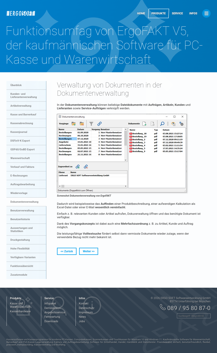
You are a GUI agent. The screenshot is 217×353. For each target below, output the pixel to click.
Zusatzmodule (18, 274)
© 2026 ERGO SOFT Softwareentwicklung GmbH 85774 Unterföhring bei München (181, 299)
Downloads (51, 321)
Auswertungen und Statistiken (21, 229)
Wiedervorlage (18, 193)
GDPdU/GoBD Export (22, 149)
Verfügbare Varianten (23, 257)
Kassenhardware (20, 311)
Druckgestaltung (20, 239)
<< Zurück (67, 251)
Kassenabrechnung (21, 123)
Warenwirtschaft (20, 158)
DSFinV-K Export (20, 140)
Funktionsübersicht (21, 266)
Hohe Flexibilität (20, 248)
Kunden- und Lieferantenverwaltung (23, 95)
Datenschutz (86, 308)
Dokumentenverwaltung (24, 201)
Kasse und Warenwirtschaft (20, 305)
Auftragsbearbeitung (22, 184)
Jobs (82, 321)
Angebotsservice (54, 312)
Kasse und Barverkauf (23, 114)
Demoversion (52, 308)
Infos (193, 13)
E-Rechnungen (19, 175)
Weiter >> (88, 251)
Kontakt (83, 303)
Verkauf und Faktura (22, 166)
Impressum (86, 312)
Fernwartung (52, 316)
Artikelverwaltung (20, 105)
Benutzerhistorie (20, 219)
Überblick (16, 85)
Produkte (158, 13)
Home (141, 13)
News (82, 316)
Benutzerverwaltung (22, 210)
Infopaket (50, 303)
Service (177, 13)
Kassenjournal (18, 132)
